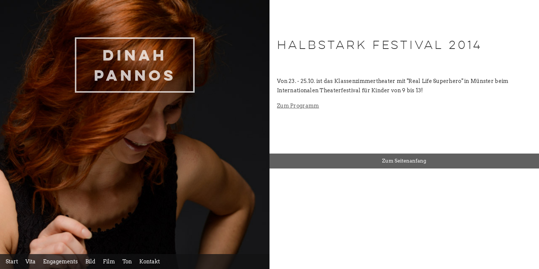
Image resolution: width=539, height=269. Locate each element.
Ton (127, 262)
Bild (90, 262)
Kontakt (149, 262)
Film (109, 262)
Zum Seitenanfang (404, 161)
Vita (30, 262)
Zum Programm (298, 106)
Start (12, 262)
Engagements (60, 262)
